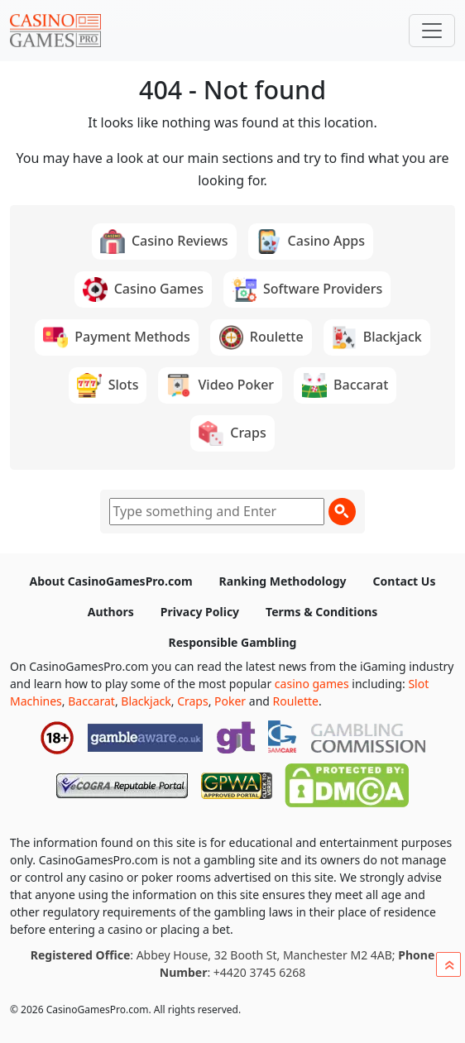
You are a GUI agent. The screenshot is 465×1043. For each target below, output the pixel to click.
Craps (193, 701)
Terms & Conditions (321, 612)
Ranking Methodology (283, 581)
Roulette (296, 701)
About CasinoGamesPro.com (111, 581)
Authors (111, 612)
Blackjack (145, 701)
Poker (230, 701)
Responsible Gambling (233, 642)
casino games (312, 683)
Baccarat (91, 701)
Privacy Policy (200, 612)
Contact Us (404, 581)
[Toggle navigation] (432, 30)
